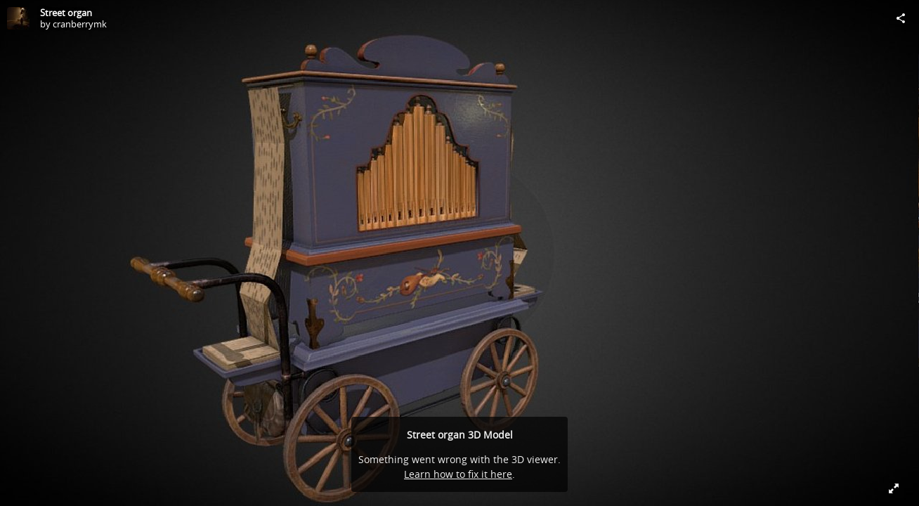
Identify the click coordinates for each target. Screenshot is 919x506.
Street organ (66, 12)
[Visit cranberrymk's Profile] (18, 18)
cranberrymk (80, 24)
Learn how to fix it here (458, 474)
